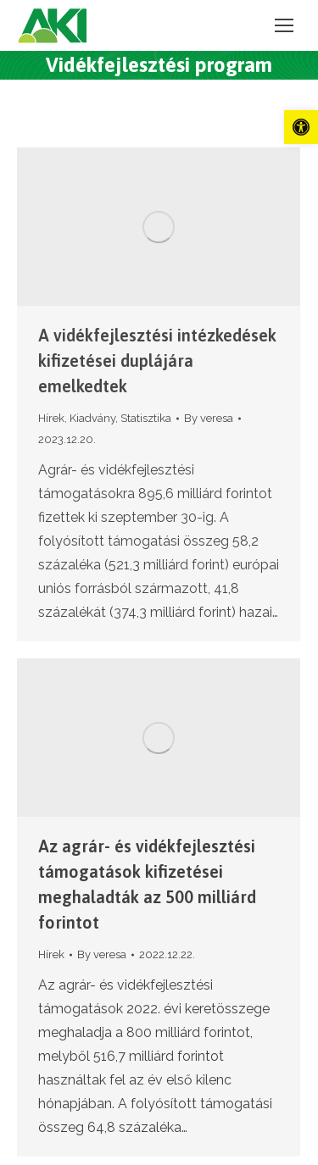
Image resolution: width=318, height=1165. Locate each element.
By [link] (208, 418)
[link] (301, 127)
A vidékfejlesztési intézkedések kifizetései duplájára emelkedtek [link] (157, 360)
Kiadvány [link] (92, 418)
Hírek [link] (51, 418)
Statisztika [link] (145, 418)
